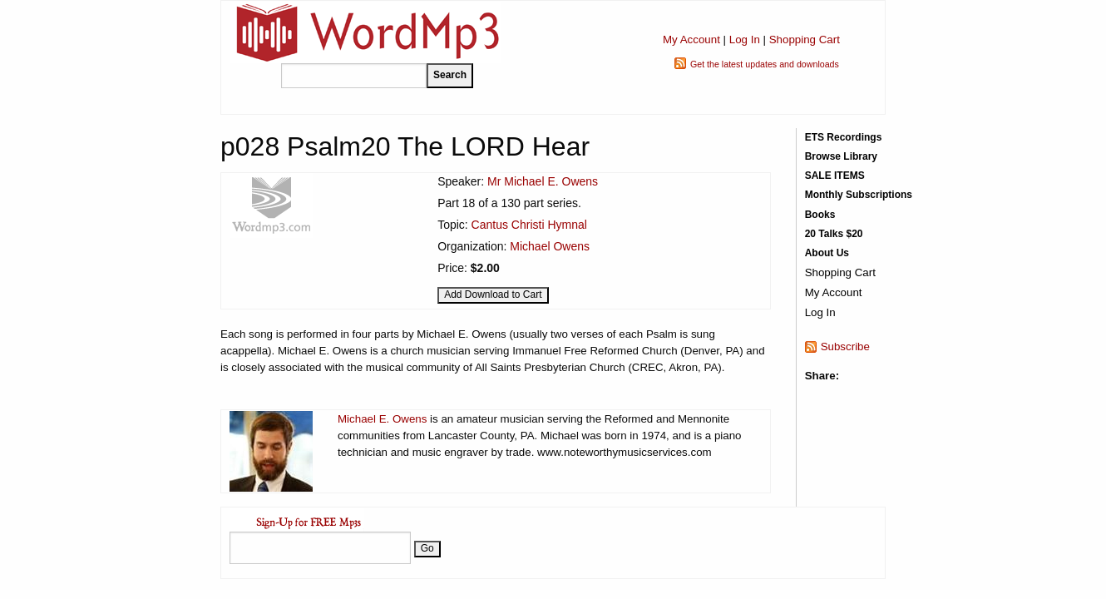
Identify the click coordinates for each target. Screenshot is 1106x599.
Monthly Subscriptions (858, 194)
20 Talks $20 (834, 234)
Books (820, 214)
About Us (827, 253)
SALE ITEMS (835, 175)
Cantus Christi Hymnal (529, 224)
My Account (691, 39)
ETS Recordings (843, 137)
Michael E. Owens (382, 419)
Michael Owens (550, 246)
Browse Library (841, 156)
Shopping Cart (804, 39)
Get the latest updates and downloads (764, 64)
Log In (744, 39)
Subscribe (845, 346)
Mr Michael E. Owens (542, 181)
